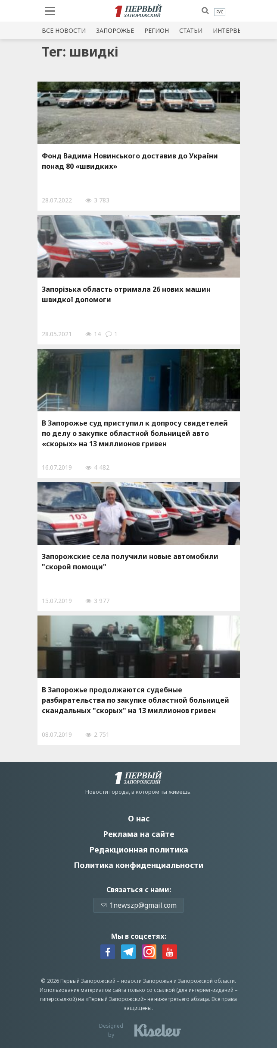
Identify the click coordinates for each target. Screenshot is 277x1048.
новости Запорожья (146, 981)
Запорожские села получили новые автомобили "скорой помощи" (130, 561)
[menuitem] (219, 12)
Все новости (64, 30)
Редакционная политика (138, 849)
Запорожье (115, 30)
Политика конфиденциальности (138, 865)
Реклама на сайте (138, 834)
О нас (138, 818)
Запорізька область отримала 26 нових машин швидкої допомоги (126, 294)
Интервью (230, 30)
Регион (156, 30)
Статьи (190, 30)
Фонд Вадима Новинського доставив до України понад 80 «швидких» (130, 161)
